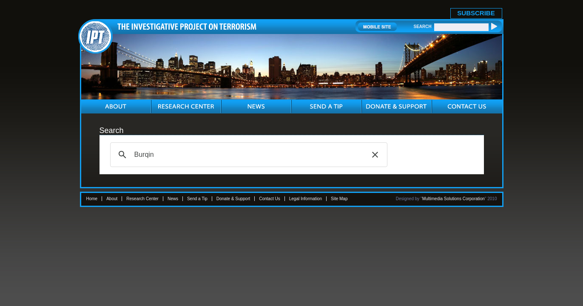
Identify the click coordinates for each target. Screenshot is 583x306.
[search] (247, 155)
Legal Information (305, 198)
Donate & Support (233, 198)
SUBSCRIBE (476, 13)
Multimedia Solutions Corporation (453, 198)
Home (92, 198)
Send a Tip (197, 198)
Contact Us (269, 198)
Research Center (142, 198)
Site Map (339, 198)
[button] (375, 155)
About (111, 198)
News (173, 198)
